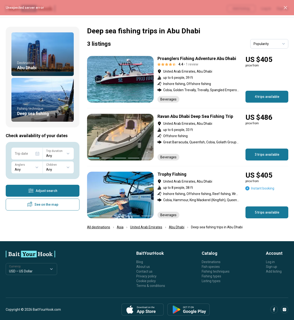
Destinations (211, 262)
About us (143, 267)
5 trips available (267, 212)
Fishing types (211, 276)
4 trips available (267, 97)
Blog (139, 262)
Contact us (144, 271)
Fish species (211, 267)
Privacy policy (146, 276)
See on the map (42, 204)
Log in (270, 262)
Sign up (271, 267)
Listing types (211, 281)
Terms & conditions (150, 286)
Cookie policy (146, 281)
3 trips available (267, 154)
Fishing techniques (216, 271)
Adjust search (42, 191)
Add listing (274, 271)
